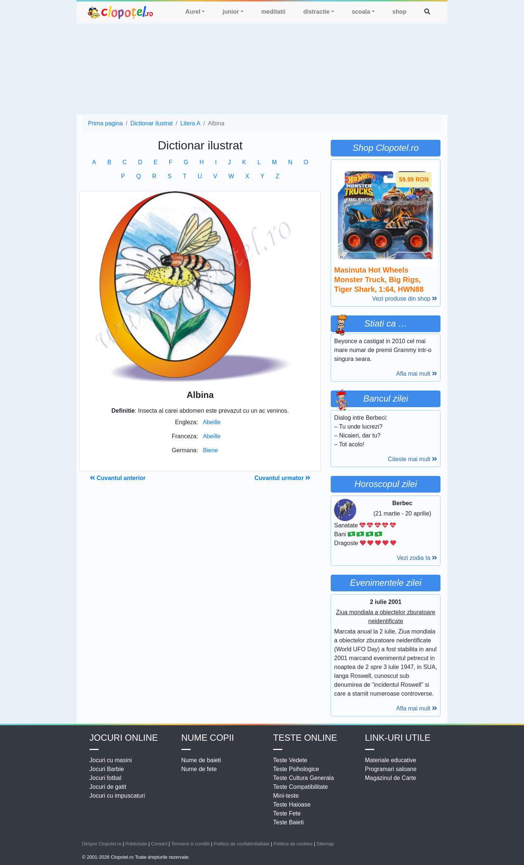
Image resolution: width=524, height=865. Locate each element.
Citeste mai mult (412, 459)
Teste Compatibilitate (300, 787)
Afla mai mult (416, 374)
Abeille (212, 422)
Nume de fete (199, 769)
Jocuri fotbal (105, 778)
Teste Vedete (290, 760)
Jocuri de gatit (107, 787)
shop (399, 12)
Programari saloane (391, 769)
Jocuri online (123, 738)
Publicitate (136, 844)
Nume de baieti (201, 760)
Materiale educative (390, 760)
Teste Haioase (291, 804)
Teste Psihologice (296, 769)
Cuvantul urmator (283, 478)
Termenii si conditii (190, 844)
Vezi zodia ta (417, 558)
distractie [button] (316, 12)
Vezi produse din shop (404, 298)
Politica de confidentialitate (242, 844)
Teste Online (305, 738)
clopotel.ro (121, 12)
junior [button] (230, 12)
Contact (159, 844)
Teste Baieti (288, 822)
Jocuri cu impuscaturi (117, 796)
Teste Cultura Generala (303, 778)
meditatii (273, 12)
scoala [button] (361, 12)
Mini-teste (286, 796)
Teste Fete (287, 813)
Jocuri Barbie (106, 769)
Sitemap (325, 844)
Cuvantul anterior (118, 478)
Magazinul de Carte (390, 778)
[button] (427, 11)
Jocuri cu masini (110, 760)
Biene (210, 450)
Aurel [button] (192, 12)
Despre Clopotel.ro (102, 844)
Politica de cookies (293, 844)
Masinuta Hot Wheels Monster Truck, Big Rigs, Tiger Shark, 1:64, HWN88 (378, 279)
